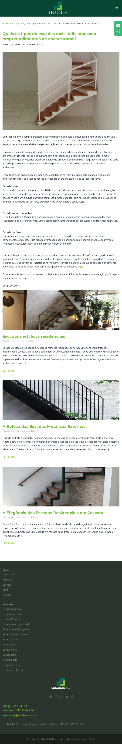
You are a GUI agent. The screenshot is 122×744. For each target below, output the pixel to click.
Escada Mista (10, 660)
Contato (7, 595)
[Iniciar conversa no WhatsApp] (61, 696)
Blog (16, 23)
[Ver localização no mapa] (72, 696)
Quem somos (10, 574)
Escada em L (10, 649)
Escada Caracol (11, 639)
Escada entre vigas (13, 614)
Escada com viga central (16, 624)
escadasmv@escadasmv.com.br (20, 715)
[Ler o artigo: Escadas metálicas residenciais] (61, 310)
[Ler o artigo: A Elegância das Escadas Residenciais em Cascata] (61, 486)
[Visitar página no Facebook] (51, 696)
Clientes (7, 585)
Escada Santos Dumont (15, 634)
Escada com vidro (12, 609)
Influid (91, 739)
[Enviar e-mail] (67, 696)
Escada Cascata (11, 619)
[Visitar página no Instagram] (56, 696)
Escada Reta (10, 655)
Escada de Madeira (13, 670)
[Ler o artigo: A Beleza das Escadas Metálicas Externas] (61, 400)
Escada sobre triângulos (16, 629)
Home (7, 23)
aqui (80, 266)
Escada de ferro (11, 665)
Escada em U (10, 644)
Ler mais (9, 371)
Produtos (8, 579)
